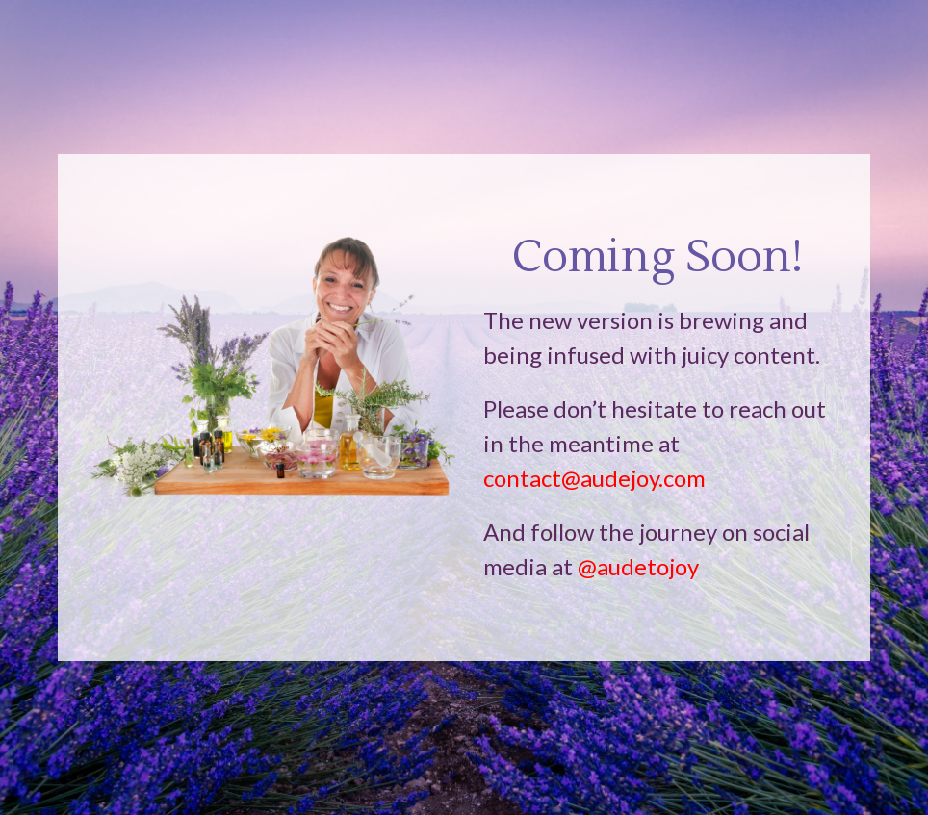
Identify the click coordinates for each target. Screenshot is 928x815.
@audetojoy (638, 566)
